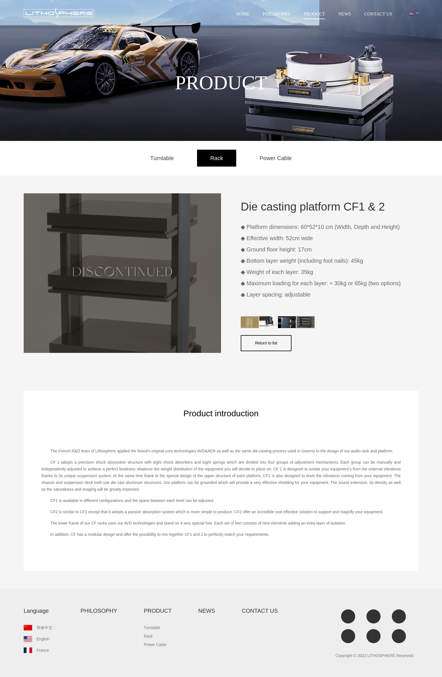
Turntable (162, 158)
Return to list (266, 343)
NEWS (344, 14)
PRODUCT (314, 14)
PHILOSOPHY (277, 14)
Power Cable (276, 158)
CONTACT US (378, 14)
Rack (216, 158)
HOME (242, 14)
